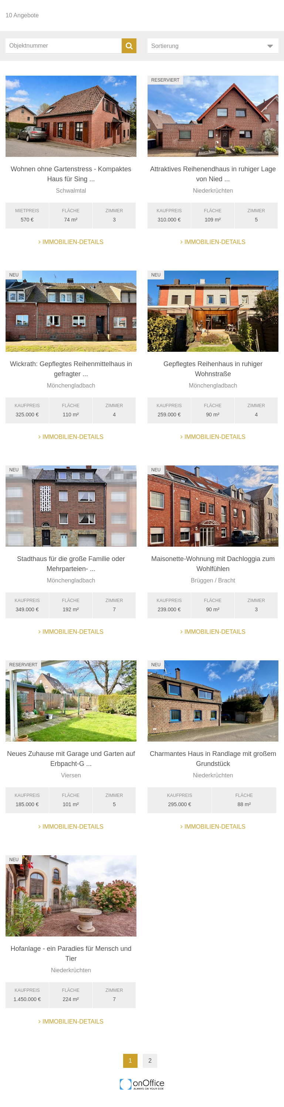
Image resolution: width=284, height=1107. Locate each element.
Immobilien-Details (71, 242)
